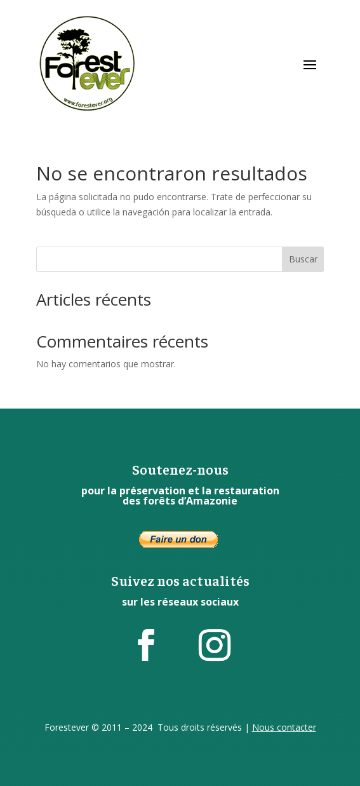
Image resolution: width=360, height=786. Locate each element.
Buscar (303, 259)
